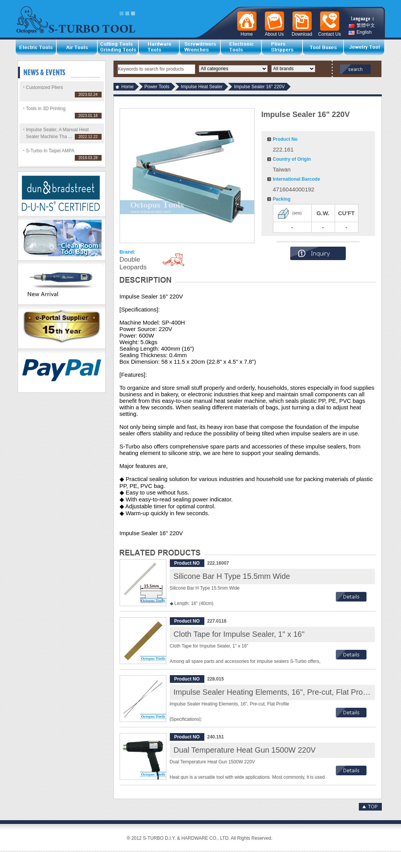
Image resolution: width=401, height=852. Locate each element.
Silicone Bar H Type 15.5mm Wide (232, 576)
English (359, 32)
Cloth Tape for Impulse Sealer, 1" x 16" (239, 634)
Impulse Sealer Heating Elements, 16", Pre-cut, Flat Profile (273, 692)
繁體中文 (361, 25)
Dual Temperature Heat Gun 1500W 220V (245, 750)
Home (128, 86)
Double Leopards (133, 263)
